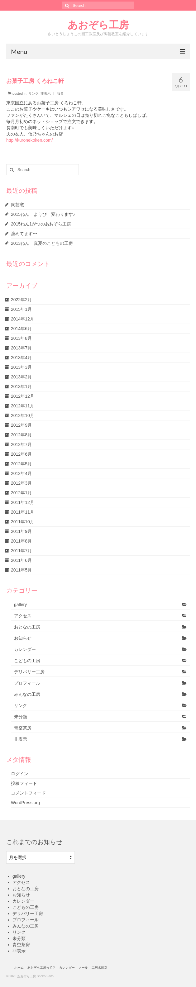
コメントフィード (28, 792)
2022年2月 (21, 299)
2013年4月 (21, 357)
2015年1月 (21, 309)
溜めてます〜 (24, 233)
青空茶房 (22, 727)
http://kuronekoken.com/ (29, 140)
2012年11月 (22, 405)
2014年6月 (21, 328)
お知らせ (22, 638)
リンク (33, 93)
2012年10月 (22, 415)
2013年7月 (21, 347)
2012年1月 (21, 492)
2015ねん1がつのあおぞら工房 (41, 223)
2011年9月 (21, 531)
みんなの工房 (27, 694)
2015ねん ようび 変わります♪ (43, 214)
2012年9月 (21, 425)
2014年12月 (22, 318)
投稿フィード (24, 783)
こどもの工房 (27, 660)
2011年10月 (22, 521)
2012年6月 (21, 454)
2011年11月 (22, 512)
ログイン (19, 773)
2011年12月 (22, 502)
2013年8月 (21, 338)
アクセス (22, 615)
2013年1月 (21, 386)
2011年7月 (21, 550)
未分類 (20, 716)
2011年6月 (21, 560)
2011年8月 (21, 541)
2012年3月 (21, 483)
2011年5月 (21, 569)
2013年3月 (21, 367)
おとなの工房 (27, 626)
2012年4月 (21, 473)
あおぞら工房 (98, 24)
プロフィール (27, 683)
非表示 (46, 93)
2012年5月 (21, 463)
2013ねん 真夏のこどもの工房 (42, 243)
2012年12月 (22, 396)
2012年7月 (21, 444)
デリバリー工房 (29, 671)
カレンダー (25, 649)
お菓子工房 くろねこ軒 (35, 81)
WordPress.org (25, 802)
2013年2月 (21, 376)
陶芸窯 (17, 204)
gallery (20, 604)
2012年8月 (21, 434)
